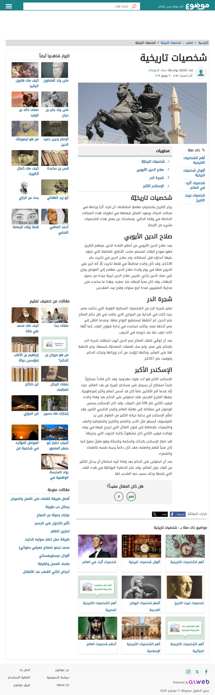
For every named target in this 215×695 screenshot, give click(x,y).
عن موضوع (62, 670)
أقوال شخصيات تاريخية (194, 172)
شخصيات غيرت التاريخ (195, 197)
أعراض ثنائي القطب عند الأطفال (46, 572)
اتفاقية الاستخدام (19, 677)
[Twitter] (197, 671)
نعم (131, 496)
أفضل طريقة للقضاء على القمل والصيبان (39, 499)
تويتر (164, 514)
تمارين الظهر (60, 531)
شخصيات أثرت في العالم (195, 185)
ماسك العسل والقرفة (53, 564)
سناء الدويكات (157, 70)
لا (119, 496)
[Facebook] (206, 671)
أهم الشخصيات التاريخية (194, 160)
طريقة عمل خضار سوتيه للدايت (47, 540)
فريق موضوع (21, 685)
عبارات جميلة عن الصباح (53, 515)
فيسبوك (180, 514)
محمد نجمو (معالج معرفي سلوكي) (44, 548)
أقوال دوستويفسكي (54, 556)
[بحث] (134, 6)
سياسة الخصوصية (58, 677)
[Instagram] (188, 671)
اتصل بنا (25, 670)
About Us (63, 685)
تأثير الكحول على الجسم (52, 523)
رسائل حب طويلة (57, 507)
